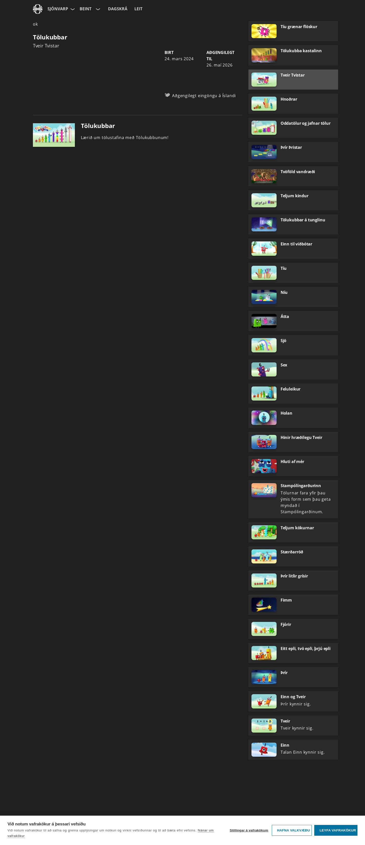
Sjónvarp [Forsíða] (57, 9)
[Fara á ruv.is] (37, 9)
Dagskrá (117, 9)
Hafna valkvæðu (293, 830)
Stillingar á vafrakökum (249, 830)
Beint (85, 9)
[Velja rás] (97, 9)
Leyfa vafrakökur (338, 830)
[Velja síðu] (72, 9)
